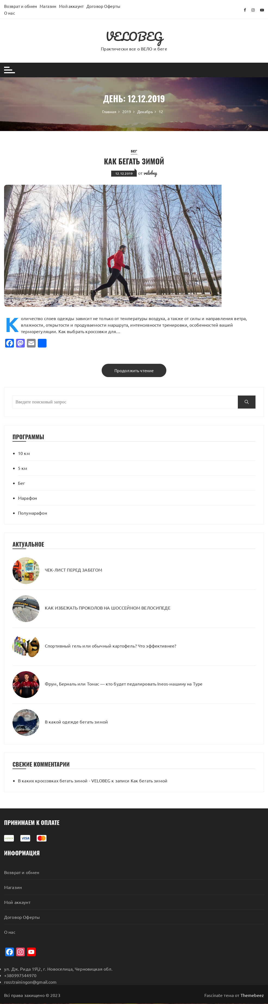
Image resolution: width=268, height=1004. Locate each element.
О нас (9, 12)
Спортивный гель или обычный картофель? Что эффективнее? (110, 646)
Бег (134, 150)
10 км (24, 453)
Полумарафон (32, 512)
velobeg (150, 172)
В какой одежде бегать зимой (76, 722)
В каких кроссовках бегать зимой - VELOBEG (64, 780)
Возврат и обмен (20, 6)
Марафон (27, 498)
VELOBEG (134, 36)
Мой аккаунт (71, 6)
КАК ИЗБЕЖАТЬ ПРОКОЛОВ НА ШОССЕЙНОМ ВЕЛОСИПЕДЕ (107, 608)
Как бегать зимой (134, 160)
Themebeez (252, 995)
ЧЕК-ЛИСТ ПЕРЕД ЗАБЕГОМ (73, 570)
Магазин (48, 6)
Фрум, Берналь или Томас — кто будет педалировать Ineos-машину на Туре (123, 684)
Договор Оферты (103, 6)
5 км (22, 468)
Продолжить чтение (134, 370)
